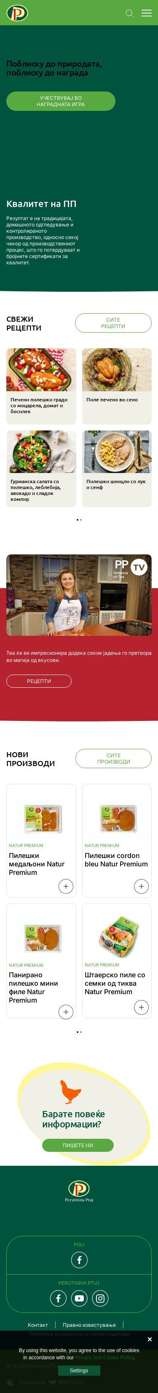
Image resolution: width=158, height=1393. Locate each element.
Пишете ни (78, 1145)
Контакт (38, 1325)
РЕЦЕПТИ (39, 681)
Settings (79, 1371)
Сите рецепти (113, 323)
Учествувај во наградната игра (61, 101)
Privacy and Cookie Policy (104, 1358)
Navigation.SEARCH (130, 13)
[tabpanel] (79, 428)
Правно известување (89, 1325)
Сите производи (113, 758)
